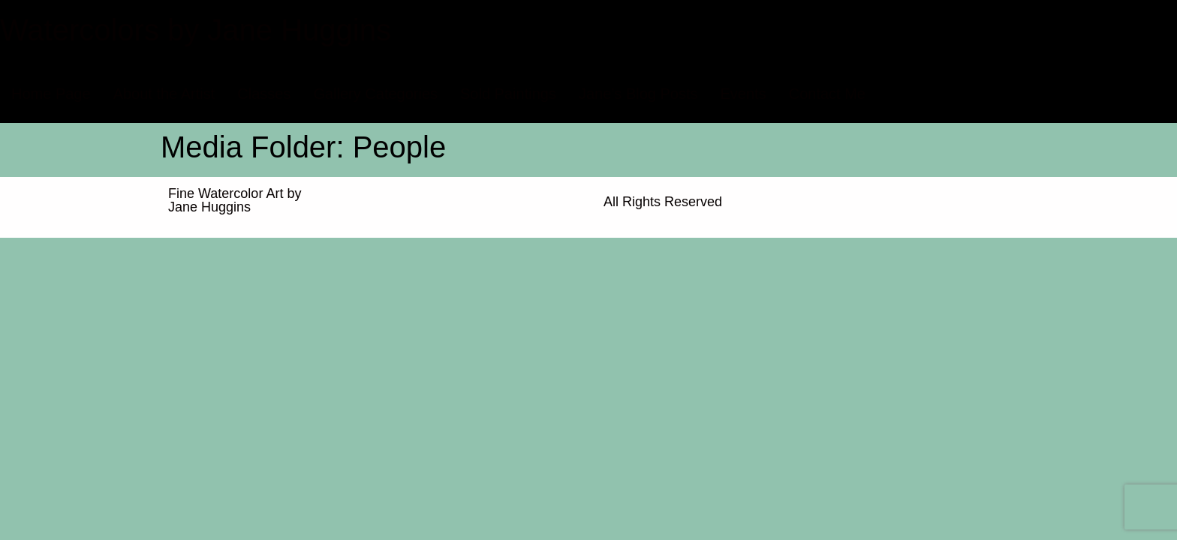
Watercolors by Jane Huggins (195, 30)
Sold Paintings (508, 94)
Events (743, 94)
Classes (263, 94)
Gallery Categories (375, 94)
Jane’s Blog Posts (638, 94)
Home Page (51, 94)
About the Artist (164, 94)
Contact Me (827, 94)
